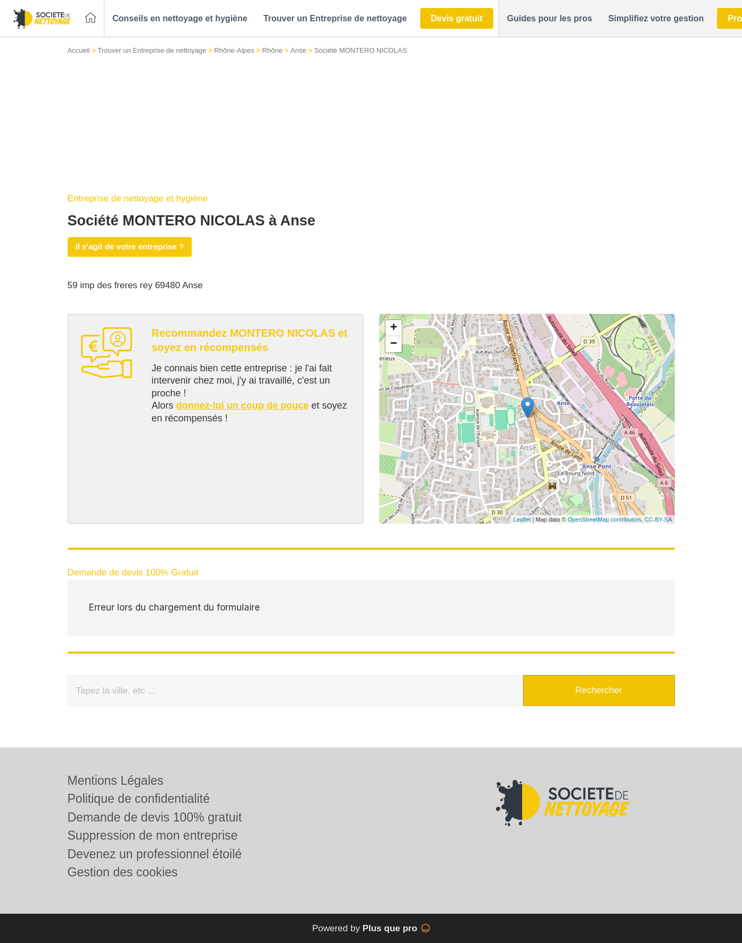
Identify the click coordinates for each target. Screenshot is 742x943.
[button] (179, 19)
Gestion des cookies (123, 872)
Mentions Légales (116, 780)
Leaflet (522, 519)
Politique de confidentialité (139, 799)
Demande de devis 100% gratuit (155, 817)
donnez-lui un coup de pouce (242, 405)
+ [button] (393, 328)
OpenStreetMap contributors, (606, 519)
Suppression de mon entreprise (153, 835)
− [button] (393, 344)
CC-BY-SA (658, 519)
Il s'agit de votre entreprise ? (130, 246)
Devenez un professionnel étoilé (155, 854)
